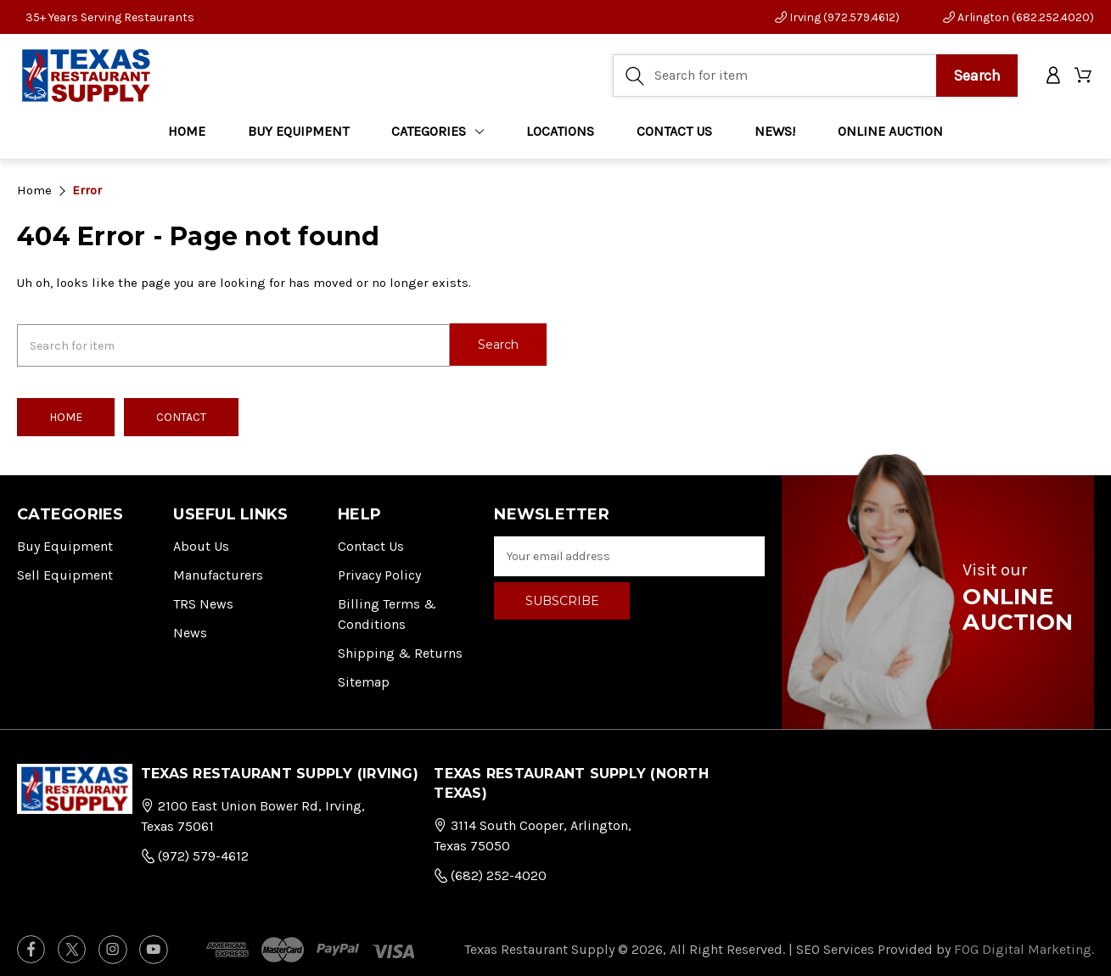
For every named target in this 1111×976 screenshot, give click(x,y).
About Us (201, 544)
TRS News (203, 601)
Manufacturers (218, 572)
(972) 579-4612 (195, 852)
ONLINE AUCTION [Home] (890, 135)
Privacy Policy (379, 572)
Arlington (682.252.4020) (1018, 17)
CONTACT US (674, 135)
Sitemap (364, 679)
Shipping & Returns (400, 650)
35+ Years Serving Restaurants (109, 17)
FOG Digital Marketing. (1024, 946)
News (190, 630)
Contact (181, 414)
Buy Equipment (65, 544)
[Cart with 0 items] (1084, 78)
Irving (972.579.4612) (837, 17)
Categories (437, 135)
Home (186, 135)
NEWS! (775, 135)
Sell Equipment (65, 572)
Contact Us (371, 544)
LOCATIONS (560, 135)
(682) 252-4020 (490, 872)
